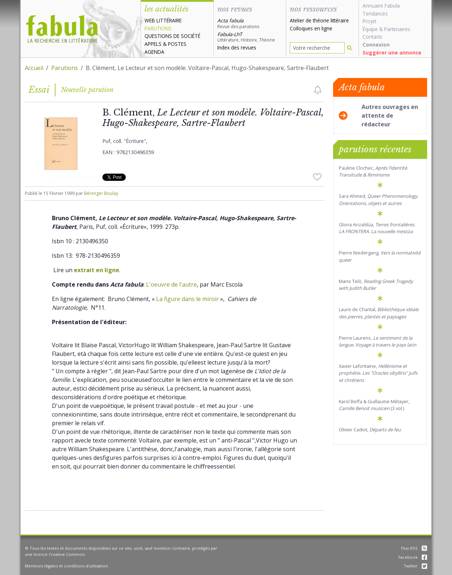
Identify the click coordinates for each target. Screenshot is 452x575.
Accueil (34, 68)
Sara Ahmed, (378, 199)
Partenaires (397, 29)
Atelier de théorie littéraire (319, 20)
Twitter (415, 566)
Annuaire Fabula (381, 5)
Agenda (154, 51)
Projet (369, 21)
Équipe (370, 29)
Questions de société (172, 35)
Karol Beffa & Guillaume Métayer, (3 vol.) (374, 404)
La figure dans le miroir (187, 299)
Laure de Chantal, (378, 312)
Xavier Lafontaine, (378, 373)
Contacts (372, 36)
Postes (177, 43)
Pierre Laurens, (377, 341)
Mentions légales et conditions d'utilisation (66, 566)
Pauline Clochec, (373, 171)
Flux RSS (414, 548)
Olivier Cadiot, (370, 429)
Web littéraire (163, 20)
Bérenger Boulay (101, 193)
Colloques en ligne (311, 28)
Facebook (412, 557)
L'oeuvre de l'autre (171, 284)
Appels (153, 43)
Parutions (158, 28)
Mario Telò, (376, 284)
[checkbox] (318, 90)
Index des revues (236, 47)
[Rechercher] (349, 47)
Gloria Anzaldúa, (377, 228)
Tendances (375, 13)
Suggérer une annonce (392, 52)
